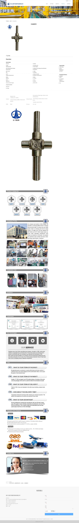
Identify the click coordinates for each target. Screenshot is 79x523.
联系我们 (68, 3)
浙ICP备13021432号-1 (40, 521)
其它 (11, 21)
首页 (47, 3)
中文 (70, 0)
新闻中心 (57, 3)
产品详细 (8, 55)
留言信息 (46, 507)
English (67, 0)
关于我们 (51, 3)
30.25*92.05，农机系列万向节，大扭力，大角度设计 (18, 483)
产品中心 (63, 3)
